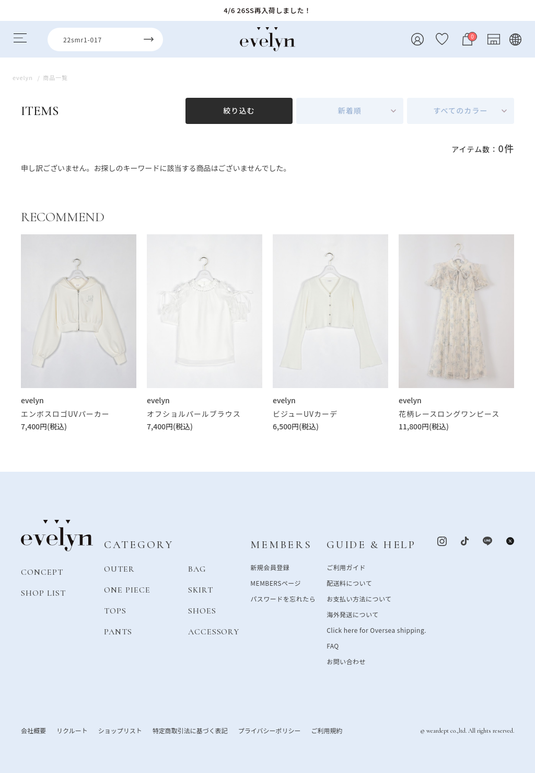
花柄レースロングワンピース (449, 413)
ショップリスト (120, 730)
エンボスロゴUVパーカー (65, 413)
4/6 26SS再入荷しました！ (267, 10)
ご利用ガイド (346, 567)
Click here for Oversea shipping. (376, 630)
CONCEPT (42, 572)
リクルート (72, 730)
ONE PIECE (127, 590)
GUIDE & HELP (371, 544)
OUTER (119, 569)
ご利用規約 (326, 730)
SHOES (202, 611)
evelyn (32, 400)
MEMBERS (280, 544)
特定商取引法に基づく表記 (190, 730)
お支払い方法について (359, 598)
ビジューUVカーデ (305, 413)
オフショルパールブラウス (194, 413)
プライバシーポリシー (269, 730)
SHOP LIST (43, 593)
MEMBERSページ (275, 582)
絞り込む (238, 110)
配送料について (349, 582)
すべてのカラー (460, 110)
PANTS (118, 632)
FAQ (333, 645)
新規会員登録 (269, 567)
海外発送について (352, 614)
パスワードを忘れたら (283, 598)
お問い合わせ (346, 661)
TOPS (115, 611)
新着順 (350, 110)
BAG (197, 569)
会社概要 (33, 730)
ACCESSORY (214, 632)
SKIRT (200, 590)
